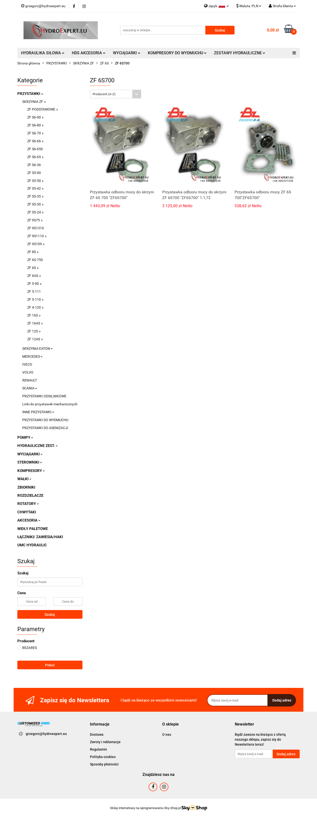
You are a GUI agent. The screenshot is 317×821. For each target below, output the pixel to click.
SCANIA (29, 388)
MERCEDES (32, 356)
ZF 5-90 (34, 284)
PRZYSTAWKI (30, 93)
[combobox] (115, 94)
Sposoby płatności (104, 764)
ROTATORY (28, 503)
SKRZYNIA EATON (37, 349)
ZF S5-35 (35, 196)
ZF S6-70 (35, 133)
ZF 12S (34, 331)
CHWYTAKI (26, 512)
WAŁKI (24, 479)
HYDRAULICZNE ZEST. (37, 445)
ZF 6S (33, 268)
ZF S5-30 (35, 204)
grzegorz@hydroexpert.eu (46, 734)
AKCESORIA (28, 520)
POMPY (25, 437)
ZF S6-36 (34, 165)
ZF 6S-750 (35, 260)
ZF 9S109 (36, 244)
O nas (166, 734)
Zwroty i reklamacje (105, 742)
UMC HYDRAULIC (32, 545)
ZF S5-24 (35, 212)
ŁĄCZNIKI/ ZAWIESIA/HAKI (40, 537)
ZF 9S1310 (35, 228)
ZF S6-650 (35, 149)
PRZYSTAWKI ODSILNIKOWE (44, 396)
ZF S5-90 (34, 173)
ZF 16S (34, 315)
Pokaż (50, 665)
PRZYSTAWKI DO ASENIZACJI (45, 428)
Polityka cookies (103, 757)
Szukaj (50, 614)
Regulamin (98, 749)
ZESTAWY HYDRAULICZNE (239, 53)
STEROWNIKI (29, 462)
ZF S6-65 (35, 157)
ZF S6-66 (35, 141)
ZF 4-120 (35, 307)
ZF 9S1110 (37, 236)
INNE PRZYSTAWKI (38, 412)
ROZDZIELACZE (30, 495)
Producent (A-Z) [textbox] (104, 94)
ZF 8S (33, 252)
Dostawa (97, 734)
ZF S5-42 (35, 188)
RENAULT (29, 380)
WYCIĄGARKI (126, 53)
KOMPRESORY (31, 471)
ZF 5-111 (34, 291)
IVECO (27, 364)
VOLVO (27, 372)
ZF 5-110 (35, 299)
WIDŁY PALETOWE (32, 529)
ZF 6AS (34, 276)
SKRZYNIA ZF (34, 102)
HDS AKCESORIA (89, 53)
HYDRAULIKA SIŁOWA (42, 53)
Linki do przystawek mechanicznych (50, 404)
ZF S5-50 (35, 181)
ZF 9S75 (35, 220)
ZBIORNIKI (26, 487)
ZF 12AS (35, 339)
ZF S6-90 (35, 117)
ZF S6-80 (35, 125)
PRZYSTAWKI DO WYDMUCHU (45, 420)
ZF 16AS (35, 323)
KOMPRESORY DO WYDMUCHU (177, 53)
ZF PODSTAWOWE (42, 109)
